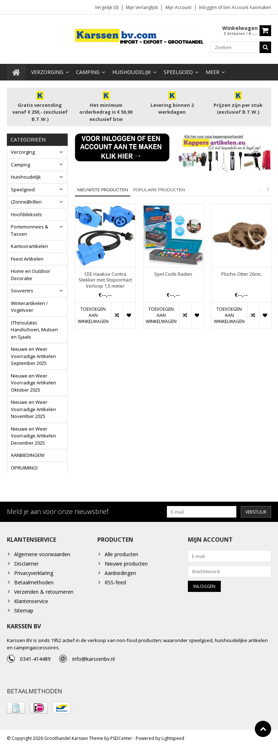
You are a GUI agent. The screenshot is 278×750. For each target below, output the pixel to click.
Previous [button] (260, 189)
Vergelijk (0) (106, 7)
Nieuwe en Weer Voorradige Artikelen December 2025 (33, 436)
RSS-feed (115, 584)
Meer (212, 72)
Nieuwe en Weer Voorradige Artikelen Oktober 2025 (33, 382)
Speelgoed (178, 72)
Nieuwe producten (126, 565)
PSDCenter (121, 741)
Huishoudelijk (131, 72)
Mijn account (178, 7)
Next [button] (268, 189)
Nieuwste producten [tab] (102, 189)
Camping (88, 72)
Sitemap (23, 612)
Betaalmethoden (34, 584)
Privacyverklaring (33, 575)
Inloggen (208, 7)
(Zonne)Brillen (26, 202)
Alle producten (121, 556)
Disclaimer (26, 565)
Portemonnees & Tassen (29, 230)
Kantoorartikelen (29, 246)
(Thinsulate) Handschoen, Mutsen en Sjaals (34, 329)
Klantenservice (31, 603)
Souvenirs (22, 291)
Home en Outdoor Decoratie (30, 275)
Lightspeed (172, 741)
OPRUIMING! (24, 468)
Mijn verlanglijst (142, 7)
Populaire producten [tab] (159, 189)
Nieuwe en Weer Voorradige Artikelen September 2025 (33, 356)
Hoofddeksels (26, 214)
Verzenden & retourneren (43, 593)
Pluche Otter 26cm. (241, 274)
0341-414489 (35, 661)
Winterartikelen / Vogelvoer (29, 307)
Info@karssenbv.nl (93, 661)
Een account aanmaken (247, 7)
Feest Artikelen (27, 259)
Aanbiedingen (120, 575)
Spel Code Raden (173, 274)
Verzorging (47, 72)
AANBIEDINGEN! (28, 455)
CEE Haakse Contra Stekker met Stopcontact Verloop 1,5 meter (105, 280)
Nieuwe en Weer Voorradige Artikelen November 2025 (33, 409)
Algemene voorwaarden (42, 556)
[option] (105, 270)
